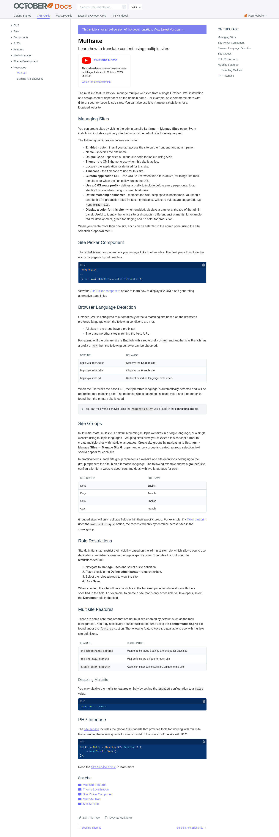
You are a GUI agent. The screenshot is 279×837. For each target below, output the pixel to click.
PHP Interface (226, 75)
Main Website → (255, 15)
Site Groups (225, 53)
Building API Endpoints (30, 78)
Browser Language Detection (235, 48)
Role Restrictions (228, 59)
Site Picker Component (98, 795)
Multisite (21, 73)
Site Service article (103, 768)
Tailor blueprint (196, 520)
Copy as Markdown (120, 818)
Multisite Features (94, 786)
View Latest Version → (169, 29)
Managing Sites (227, 37)
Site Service (91, 805)
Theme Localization (96, 790)
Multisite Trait (91, 800)
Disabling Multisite (232, 70)
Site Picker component (105, 291)
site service (91, 729)
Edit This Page (91, 818)
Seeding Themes (91, 828)
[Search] (102, 7)
